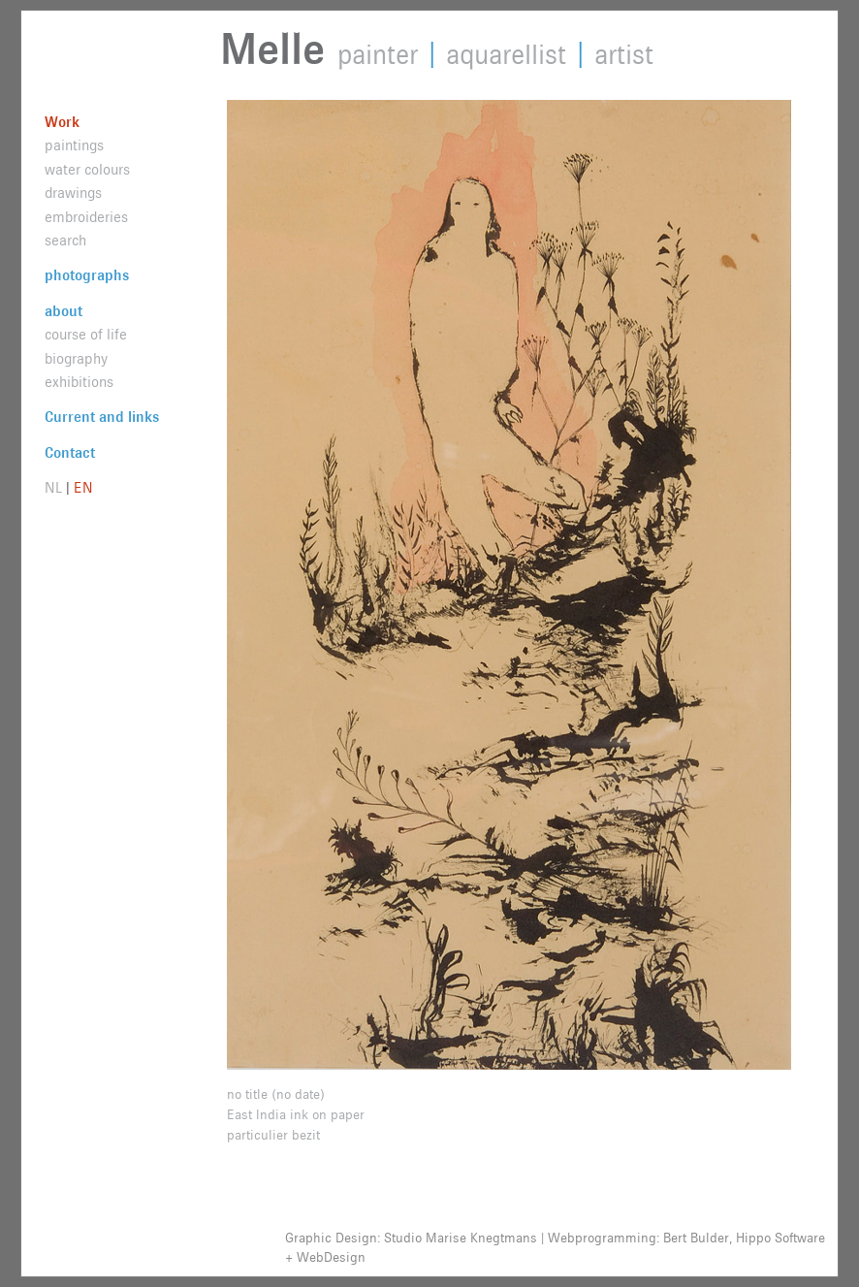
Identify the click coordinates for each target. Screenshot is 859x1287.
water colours (87, 170)
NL (53, 488)
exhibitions (79, 382)
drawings (73, 193)
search (65, 241)
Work (62, 122)
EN (83, 488)
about (63, 312)
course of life (86, 335)
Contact (70, 453)
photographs (87, 276)
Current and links (102, 417)
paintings (74, 146)
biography (76, 359)
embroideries (86, 217)
